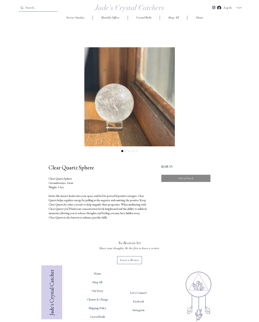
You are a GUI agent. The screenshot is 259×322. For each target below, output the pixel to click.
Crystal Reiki (97, 317)
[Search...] (37, 7)
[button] (241, 7)
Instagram (138, 310)
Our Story (97, 291)
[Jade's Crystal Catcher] (51, 292)
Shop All (97, 282)
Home (97, 273)
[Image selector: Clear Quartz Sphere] (122, 151)
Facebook (138, 301)
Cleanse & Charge (97, 299)
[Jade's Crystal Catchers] (129, 8)
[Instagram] (214, 7)
